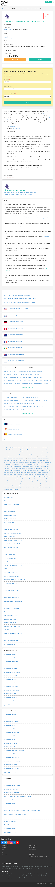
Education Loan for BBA (9, 746)
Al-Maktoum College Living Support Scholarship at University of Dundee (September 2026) (26, 400)
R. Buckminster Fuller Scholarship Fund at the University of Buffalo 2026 (21, 397)
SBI (14, 216)
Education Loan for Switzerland (11, 690)
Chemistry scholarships (15, 466)
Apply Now (40, 59)
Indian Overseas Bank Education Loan (13, 561)
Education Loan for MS (9, 725)
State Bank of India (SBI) (12, 424)
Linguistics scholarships (45, 462)
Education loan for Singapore (11, 686)
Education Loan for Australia (11, 661)
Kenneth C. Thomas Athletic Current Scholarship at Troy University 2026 (21, 374)
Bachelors (6, 26)
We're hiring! (5, 845)
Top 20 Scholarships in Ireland (13, 348)
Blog (3, 849)
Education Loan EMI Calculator (11, 792)
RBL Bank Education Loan (10, 612)
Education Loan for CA (9, 728)
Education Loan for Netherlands (11, 700)
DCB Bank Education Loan (10, 622)
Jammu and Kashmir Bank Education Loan (14, 579)
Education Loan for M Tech (10, 736)
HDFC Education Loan (9, 500)
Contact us (4, 854)
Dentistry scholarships (9, 458)
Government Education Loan (11, 807)
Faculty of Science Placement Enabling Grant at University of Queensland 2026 (23, 377)
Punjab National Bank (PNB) (13, 434)
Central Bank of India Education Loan (13, 543)
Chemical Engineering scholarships (18, 454)
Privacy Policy (32, 847)
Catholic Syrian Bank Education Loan (13, 633)
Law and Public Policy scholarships (41, 468)
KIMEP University (8, 37)
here (49, 116)
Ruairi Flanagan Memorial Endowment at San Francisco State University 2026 (23, 371)
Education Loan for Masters (10, 743)
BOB (16, 216)
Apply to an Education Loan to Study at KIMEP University (18, 194)
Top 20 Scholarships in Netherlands (14, 361)
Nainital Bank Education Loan (11, 640)
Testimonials (5, 851)
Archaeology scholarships (16, 487)
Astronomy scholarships (36, 466)
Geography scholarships (38, 460)
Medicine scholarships (21, 456)
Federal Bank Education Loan (11, 547)
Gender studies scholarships (32, 462)
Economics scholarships (45, 487)
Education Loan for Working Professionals (14, 750)
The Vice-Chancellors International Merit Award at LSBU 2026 (19, 403)
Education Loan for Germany (11, 668)
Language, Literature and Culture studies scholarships (29, 478)
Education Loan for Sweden (10, 697)
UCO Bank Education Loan (10, 569)
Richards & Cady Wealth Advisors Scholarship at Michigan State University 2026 (23, 406)
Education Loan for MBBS (10, 718)
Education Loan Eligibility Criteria (12, 785)
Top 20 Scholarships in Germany (14, 322)
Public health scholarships (20, 458)
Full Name (7, 79)
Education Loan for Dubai (10, 693)
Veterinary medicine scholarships (34, 458)
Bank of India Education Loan (11, 529)
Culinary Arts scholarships (40, 476)
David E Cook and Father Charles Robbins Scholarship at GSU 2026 (20, 298)
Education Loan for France (10, 679)
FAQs (3, 852)
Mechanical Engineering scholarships (32, 447)
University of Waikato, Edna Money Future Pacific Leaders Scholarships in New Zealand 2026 (26, 383)
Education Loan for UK (9, 657)
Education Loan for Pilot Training (12, 761)
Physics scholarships (31, 464)
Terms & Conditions (33, 845)
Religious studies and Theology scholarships (29, 480)
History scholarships (27, 460)
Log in (42, 1)
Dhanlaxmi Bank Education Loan (12, 626)
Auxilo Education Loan (9, 536)
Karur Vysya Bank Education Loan (12, 604)
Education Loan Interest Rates (11, 789)
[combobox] (27, 96)
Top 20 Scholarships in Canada (13, 328)
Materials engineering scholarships (11, 476)
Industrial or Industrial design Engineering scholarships (35, 474)
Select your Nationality (10, 94)
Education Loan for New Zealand (12, 672)
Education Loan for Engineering (11, 721)
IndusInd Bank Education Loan (11, 590)
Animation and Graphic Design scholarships (37, 483)
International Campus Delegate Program (38, 856)
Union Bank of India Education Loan (12, 533)
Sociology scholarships (9, 464)
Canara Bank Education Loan (11, 508)
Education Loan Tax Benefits (11, 817)
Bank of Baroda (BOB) (11, 429)
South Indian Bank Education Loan (12, 594)
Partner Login (32, 854)
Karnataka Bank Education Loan (11, 583)
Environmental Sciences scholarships (24, 468)
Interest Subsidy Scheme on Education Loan (14, 799)
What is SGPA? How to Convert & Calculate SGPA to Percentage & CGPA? (22, 810)
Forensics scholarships (25, 485)
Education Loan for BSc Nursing (11, 732)
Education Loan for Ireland (10, 675)
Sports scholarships (35, 485)
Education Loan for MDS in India (11, 757)
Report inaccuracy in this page (10, 177)
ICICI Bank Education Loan (10, 518)
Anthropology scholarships (16, 460)
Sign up (48, 1)
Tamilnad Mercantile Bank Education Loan (14, 637)
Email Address (8, 86)
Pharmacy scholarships (31, 456)
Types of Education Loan (10, 821)
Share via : (6, 56)
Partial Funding (7, 29)
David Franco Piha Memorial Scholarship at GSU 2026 (17, 295)
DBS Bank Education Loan (10, 619)
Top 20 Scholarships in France (13, 342)
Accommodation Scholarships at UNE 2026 (14, 409)
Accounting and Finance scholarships (30, 487)
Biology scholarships (26, 466)
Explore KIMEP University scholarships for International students (20, 192)
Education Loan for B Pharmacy (11, 768)
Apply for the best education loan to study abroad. (35, 218)
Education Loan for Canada (10, 654)
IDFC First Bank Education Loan (11, 551)
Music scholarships (14, 480)
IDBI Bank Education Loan (10, 558)
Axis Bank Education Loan (10, 515)
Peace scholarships (17, 474)
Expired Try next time (47, 15)
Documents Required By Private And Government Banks (17, 796)
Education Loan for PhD (9, 739)
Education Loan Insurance (10, 803)
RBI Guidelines (7, 825)
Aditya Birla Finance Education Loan (12, 630)
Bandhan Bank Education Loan (11, 597)
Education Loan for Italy (9, 683)
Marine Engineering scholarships (11, 489)
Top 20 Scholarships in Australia (13, 335)
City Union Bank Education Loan (11, 608)
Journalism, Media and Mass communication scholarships (23, 472)
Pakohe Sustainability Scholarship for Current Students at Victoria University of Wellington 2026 (27, 380)
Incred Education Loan (9, 554)
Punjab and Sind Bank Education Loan (13, 601)
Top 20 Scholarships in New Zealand (14, 355)
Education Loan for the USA (10, 665)
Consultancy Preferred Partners (36, 858)
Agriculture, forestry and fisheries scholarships (34, 470)
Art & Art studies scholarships (27, 476)
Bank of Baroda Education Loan (11, 504)
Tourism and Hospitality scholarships (18, 483)
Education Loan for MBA (10, 714)
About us (4, 847)
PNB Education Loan (9, 522)
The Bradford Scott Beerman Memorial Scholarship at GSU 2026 (20, 302)
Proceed (27, 102)
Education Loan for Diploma (10, 764)
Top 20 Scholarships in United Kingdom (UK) (16, 315)
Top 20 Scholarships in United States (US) (16, 309)
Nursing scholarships (43, 456)
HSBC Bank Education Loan (10, 615)
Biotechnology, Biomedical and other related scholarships (16, 452)
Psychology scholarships (19, 464)
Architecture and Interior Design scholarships (14, 470)
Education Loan (7, 782)
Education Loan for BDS (9, 754)
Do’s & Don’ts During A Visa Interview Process (15, 814)
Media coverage (32, 849)
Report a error (32, 860)
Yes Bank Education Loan (10, 587)
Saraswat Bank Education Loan (11, 576)
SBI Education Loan (8, 497)
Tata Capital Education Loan (11, 572)
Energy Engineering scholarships (34, 454)
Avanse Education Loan (9, 511)
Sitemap (31, 851)
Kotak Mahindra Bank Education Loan (13, 565)
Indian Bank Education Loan (10, 526)
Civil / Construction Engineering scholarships (14, 447)
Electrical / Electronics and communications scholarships (35, 449)
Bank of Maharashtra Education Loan (13, 540)
